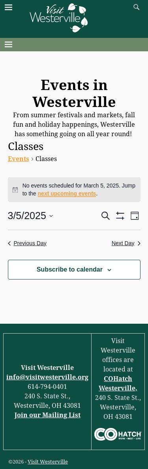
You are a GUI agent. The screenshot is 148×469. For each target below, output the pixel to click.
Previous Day (27, 243)
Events (18, 159)
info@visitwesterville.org (47, 377)
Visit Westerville (48, 462)
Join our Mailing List (48, 415)
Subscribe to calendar (70, 269)
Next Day (126, 243)
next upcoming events (67, 193)
